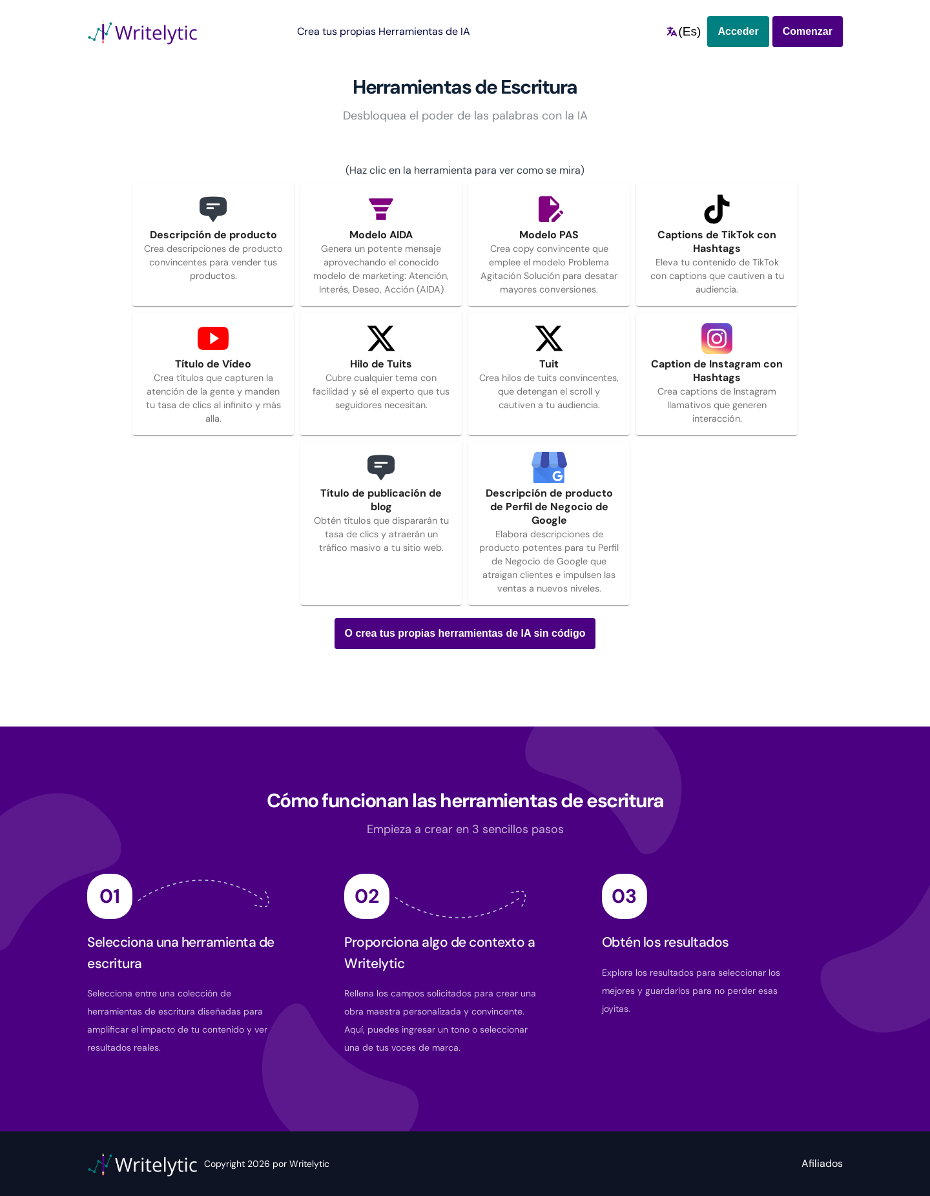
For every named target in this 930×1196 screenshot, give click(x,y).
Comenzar (807, 31)
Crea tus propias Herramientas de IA (383, 31)
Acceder (738, 31)
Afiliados (822, 1163)
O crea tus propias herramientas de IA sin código (465, 633)
